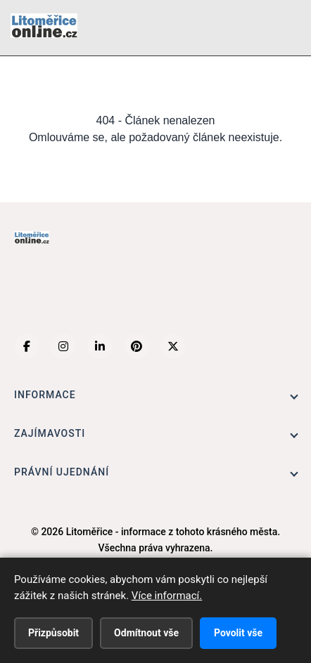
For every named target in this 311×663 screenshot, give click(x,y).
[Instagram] (63, 346)
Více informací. (167, 595)
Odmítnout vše (146, 632)
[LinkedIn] (100, 346)
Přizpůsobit (53, 632)
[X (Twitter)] (173, 346)
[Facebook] (26, 346)
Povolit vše (238, 632)
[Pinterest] (136, 346)
